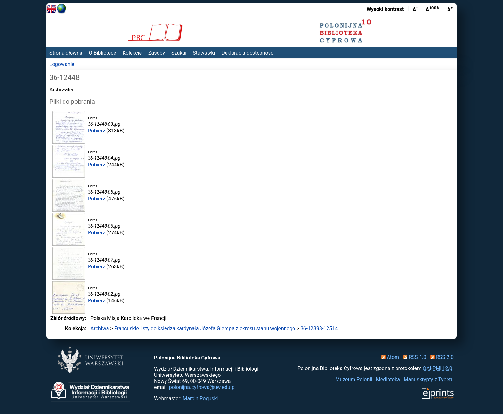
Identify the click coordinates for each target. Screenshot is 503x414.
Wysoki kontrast (385, 9)
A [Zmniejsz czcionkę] (415, 9)
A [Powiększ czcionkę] (450, 9)
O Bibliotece (102, 53)
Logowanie (61, 64)
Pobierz (96, 131)
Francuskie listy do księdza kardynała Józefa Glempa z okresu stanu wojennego (204, 328)
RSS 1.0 (413, 357)
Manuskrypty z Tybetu (429, 379)
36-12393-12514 (319, 328)
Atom (389, 357)
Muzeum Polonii (353, 379)
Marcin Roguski (200, 398)
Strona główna (65, 53)
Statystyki (204, 53)
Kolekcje (132, 53)
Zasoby (156, 53)
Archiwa (99, 328)
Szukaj (178, 53)
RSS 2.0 (441, 357)
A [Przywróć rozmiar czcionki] (432, 9)
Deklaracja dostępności (248, 53)
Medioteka (388, 379)
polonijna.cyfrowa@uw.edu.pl (202, 387)
